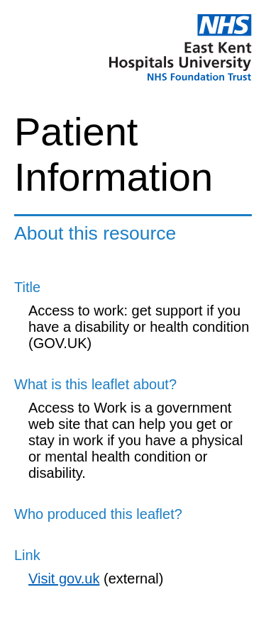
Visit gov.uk (63, 578)
